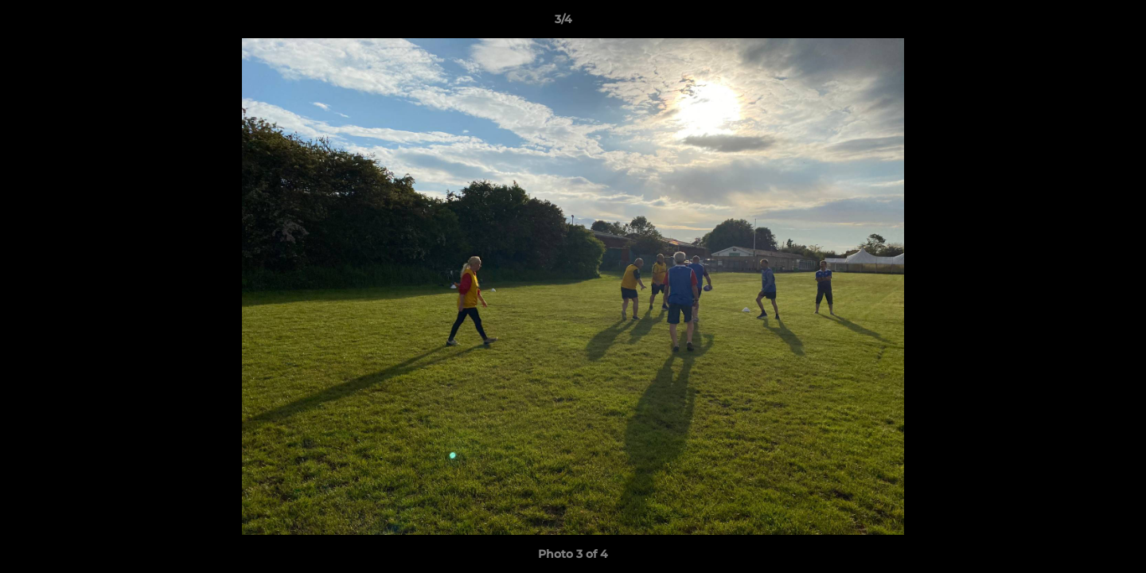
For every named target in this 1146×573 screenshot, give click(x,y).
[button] (1079, 23)
